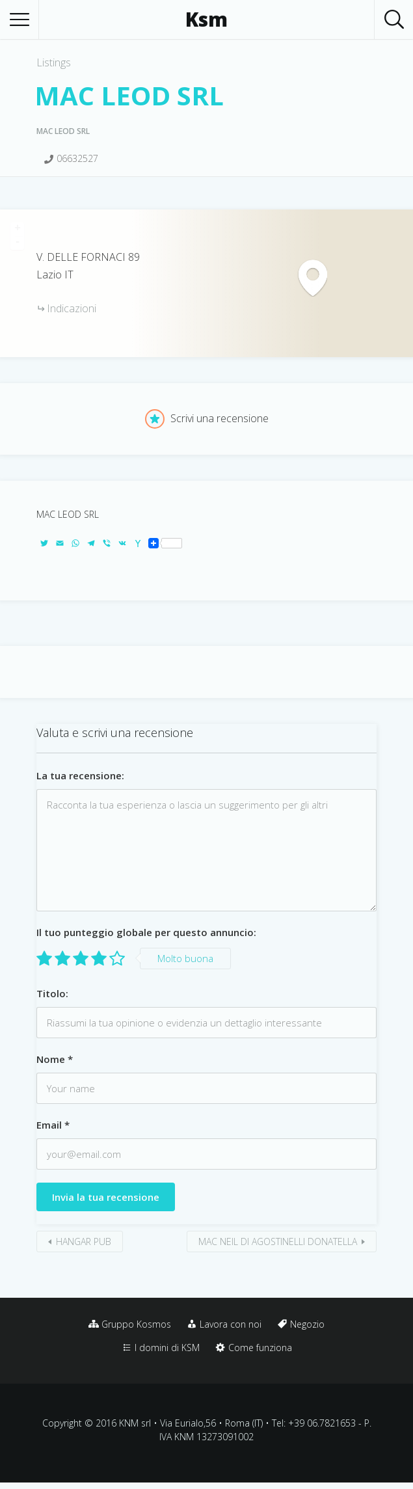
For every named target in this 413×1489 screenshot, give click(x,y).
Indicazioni (71, 308)
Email (53, 1124)
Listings (53, 62)
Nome (54, 1059)
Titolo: (52, 993)
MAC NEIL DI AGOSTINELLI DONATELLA (277, 1241)
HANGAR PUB (83, 1241)
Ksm (206, 19)
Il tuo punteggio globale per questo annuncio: (146, 932)
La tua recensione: (80, 775)
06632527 (77, 158)
